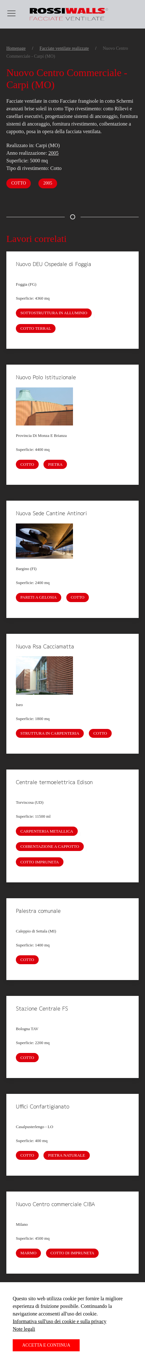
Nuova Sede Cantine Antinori (51, 513)
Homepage (16, 48)
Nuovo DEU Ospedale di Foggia (53, 264)
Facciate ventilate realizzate (64, 48)
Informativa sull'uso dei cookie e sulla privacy (59, 1321)
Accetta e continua (46, 1345)
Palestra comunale (38, 910)
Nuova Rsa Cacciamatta (45, 646)
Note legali (24, 1329)
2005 (53, 153)
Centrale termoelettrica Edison (54, 782)
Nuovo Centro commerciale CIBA (55, 1204)
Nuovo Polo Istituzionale (46, 377)
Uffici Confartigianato (42, 1106)
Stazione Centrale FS (42, 1008)
